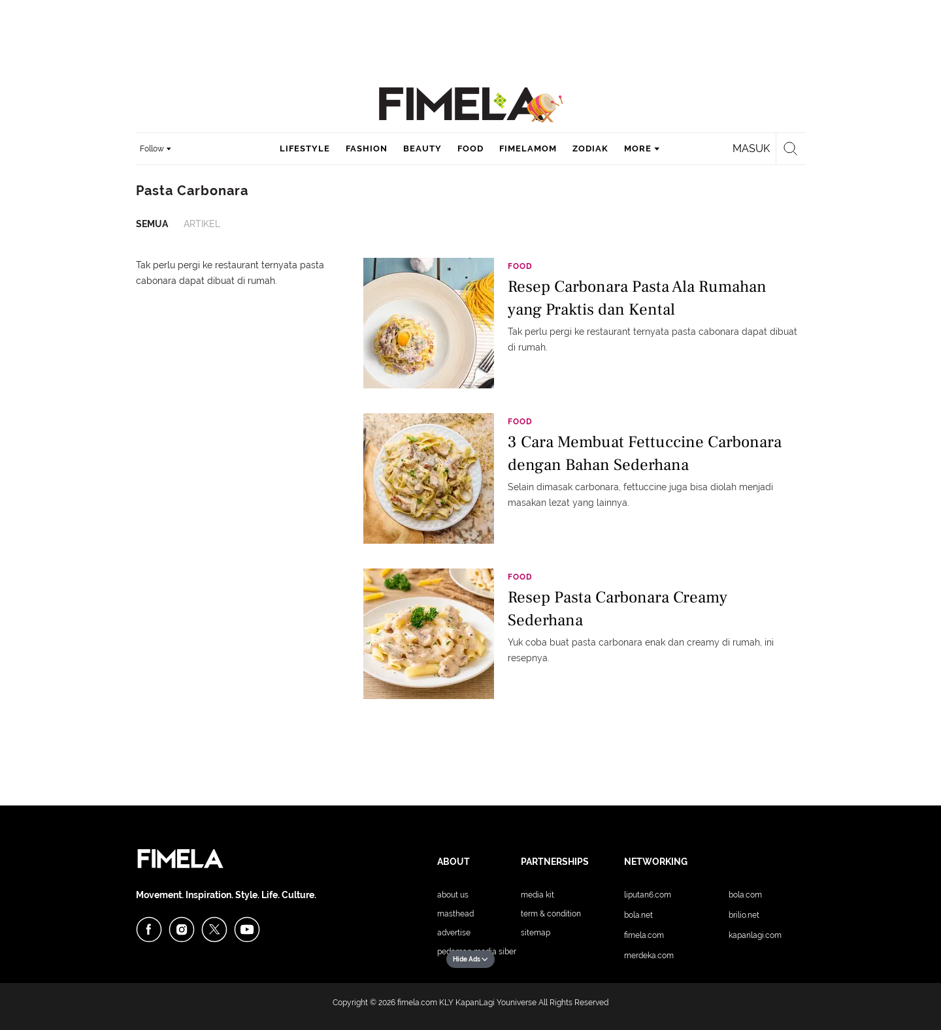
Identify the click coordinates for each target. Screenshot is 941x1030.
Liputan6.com (647, 894)
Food (520, 266)
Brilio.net (744, 915)
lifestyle (305, 148)
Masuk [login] (751, 148)
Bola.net (638, 915)
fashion (367, 148)
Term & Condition (551, 913)
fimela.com (417, 1002)
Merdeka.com (649, 955)
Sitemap (535, 932)
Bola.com (745, 894)
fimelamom (528, 148)
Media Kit (537, 894)
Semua (152, 224)
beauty (422, 148)
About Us (453, 894)
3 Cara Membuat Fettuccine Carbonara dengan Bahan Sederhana (645, 453)
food (470, 148)
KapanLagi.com (755, 935)
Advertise (453, 932)
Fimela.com (644, 935)
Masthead (455, 913)
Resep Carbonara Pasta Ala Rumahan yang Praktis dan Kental (637, 298)
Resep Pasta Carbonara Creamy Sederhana (617, 609)
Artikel (202, 224)
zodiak (590, 148)
